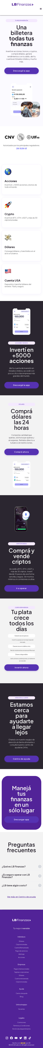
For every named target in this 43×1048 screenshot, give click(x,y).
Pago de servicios (21, 951)
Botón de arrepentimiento (21, 1029)
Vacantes (21, 1009)
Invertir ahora (21, 667)
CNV (17, 148)
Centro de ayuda (21, 759)
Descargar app (21, 819)
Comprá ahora (21, 452)
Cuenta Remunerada (22, 948)
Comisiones (21, 1022)
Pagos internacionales (21, 969)
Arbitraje (21, 954)
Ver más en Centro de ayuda (21, 897)
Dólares (21, 941)
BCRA (22, 148)
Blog (21, 996)
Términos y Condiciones (21, 1026)
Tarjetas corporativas (21, 972)
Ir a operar (21, 588)
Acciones (21, 957)
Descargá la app (21, 71)
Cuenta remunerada (21, 979)
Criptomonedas (21, 944)
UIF (26, 148)
